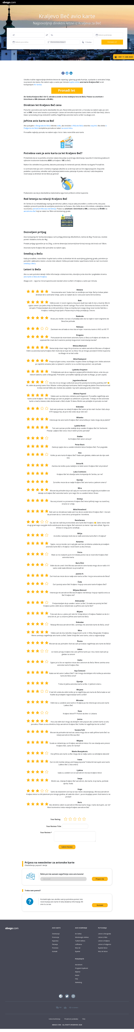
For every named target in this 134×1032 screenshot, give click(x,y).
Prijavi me (100, 879)
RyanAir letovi (102, 948)
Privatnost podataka (71, 1019)
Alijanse (77, 972)
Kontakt (100, 905)
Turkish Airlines (80, 941)
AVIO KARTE (56, 928)
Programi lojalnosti (81, 968)
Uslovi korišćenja (54, 1019)
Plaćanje (55, 944)
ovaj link (93, 126)
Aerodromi (78, 965)
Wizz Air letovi (103, 951)
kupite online (74, 82)
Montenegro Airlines (82, 937)
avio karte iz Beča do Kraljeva (35, 277)
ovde (59, 126)
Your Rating (55, 819)
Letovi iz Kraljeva (104, 941)
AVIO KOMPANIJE (81, 928)
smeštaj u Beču (30, 263)
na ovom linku (66, 128)
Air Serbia (38, 84)
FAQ (76, 979)
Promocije (55, 937)
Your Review (46, 832)
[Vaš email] (63, 879)
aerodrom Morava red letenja (44, 209)
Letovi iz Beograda (104, 934)
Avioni (77, 975)
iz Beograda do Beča (42, 126)
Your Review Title (53, 826)
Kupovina (55, 941)
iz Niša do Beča (77, 126)
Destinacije (56, 934)
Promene (55, 948)
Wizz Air (77, 948)
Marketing (78, 982)
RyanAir (77, 951)
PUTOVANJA (102, 928)
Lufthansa (78, 944)
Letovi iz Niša (102, 937)
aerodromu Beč (30, 211)
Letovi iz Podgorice (104, 944)
